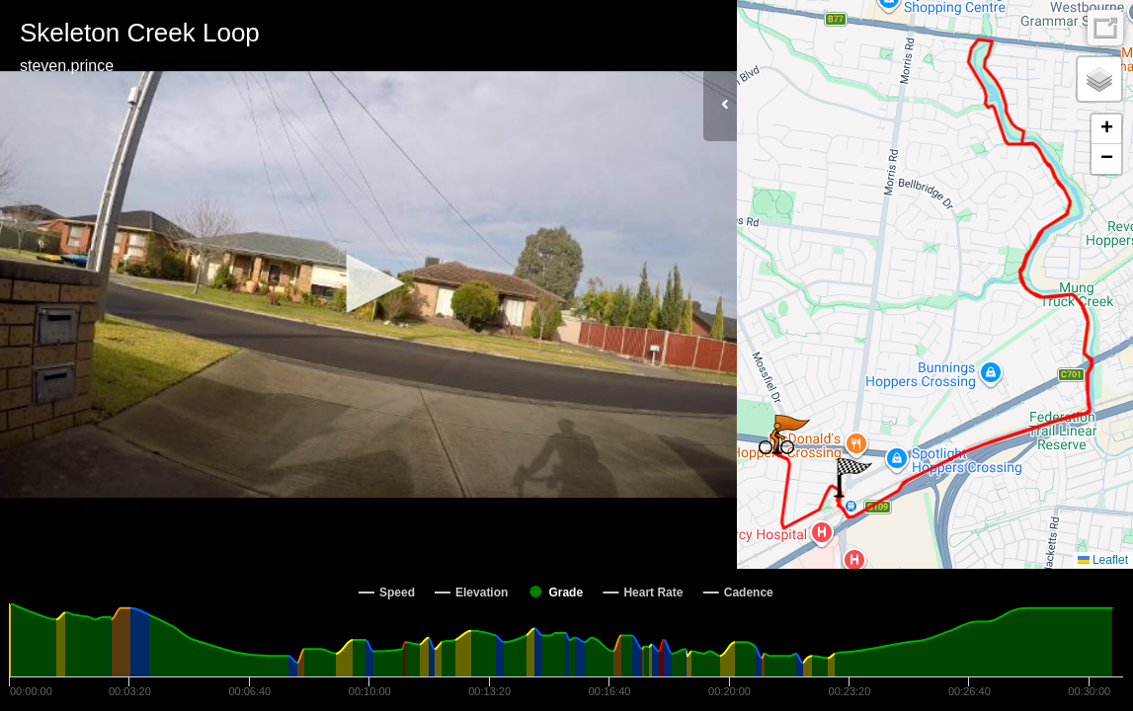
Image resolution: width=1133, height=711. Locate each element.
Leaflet (1103, 560)
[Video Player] (368, 284)
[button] (368, 283)
